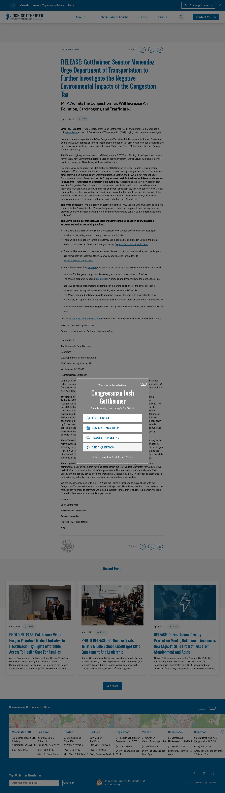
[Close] (143, 384)
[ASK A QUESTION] (112, 447)
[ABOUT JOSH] (112, 418)
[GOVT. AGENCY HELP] (112, 428)
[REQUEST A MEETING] (112, 438)
